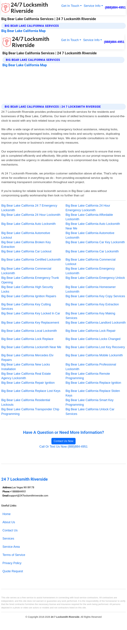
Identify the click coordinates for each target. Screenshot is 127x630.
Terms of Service (14, 555)
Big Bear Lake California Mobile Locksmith (94, 355)
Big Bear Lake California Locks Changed (93, 339)
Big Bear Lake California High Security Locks (27, 289)
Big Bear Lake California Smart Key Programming (90, 402)
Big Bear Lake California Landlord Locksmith (96, 322)
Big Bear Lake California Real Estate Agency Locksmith (26, 376)
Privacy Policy (12, 563)
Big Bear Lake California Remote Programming (88, 376)
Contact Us (10, 530)
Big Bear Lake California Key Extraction (92, 304)
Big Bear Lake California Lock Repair (91, 330)
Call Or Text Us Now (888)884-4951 (63, 446)
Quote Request (13, 571)
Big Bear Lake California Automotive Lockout (25, 235)
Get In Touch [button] (70, 5)
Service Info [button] (92, 5)
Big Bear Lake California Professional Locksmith (91, 367)
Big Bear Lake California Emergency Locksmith (90, 271)
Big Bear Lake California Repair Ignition (28, 382)
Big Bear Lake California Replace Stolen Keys (93, 393)
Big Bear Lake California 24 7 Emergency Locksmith (29, 208)
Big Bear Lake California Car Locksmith (92, 251)
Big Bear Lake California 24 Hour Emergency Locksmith (88, 208)
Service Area (11, 546)
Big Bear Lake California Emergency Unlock (95, 277)
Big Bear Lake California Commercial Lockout (91, 262)
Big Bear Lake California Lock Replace (27, 339)
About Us (9, 522)
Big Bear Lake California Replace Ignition (93, 382)
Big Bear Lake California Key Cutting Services (26, 307)
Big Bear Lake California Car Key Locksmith (95, 242)
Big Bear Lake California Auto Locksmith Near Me (93, 226)
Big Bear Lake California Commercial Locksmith (26, 271)
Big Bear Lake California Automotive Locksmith (90, 235)
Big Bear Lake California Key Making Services (90, 316)
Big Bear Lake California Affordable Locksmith (89, 217)
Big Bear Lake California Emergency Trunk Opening (30, 280)
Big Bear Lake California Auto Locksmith (28, 223)
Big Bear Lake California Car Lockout (26, 251)
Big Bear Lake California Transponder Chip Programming (30, 412)
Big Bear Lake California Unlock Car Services (90, 412)
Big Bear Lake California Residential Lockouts (25, 402)
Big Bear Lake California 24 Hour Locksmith (30, 214)
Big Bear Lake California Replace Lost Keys (30, 391)
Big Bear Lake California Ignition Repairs (28, 296)
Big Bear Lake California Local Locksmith (29, 330)
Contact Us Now (63, 441)
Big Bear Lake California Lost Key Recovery (95, 347)
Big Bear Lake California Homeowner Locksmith (91, 289)
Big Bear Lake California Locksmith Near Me (31, 347)
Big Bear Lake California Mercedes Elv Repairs (27, 358)
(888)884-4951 (115, 7)
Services (8, 538)
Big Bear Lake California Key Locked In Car (30, 313)
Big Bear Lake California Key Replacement (30, 322)
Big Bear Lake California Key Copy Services (95, 296)
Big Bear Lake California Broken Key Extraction (26, 244)
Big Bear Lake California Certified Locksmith (31, 259)
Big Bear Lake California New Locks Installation (25, 367)
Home (7, 514)
